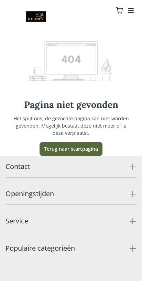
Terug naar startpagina (71, 148)
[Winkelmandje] (119, 11)
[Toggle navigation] (130, 11)
